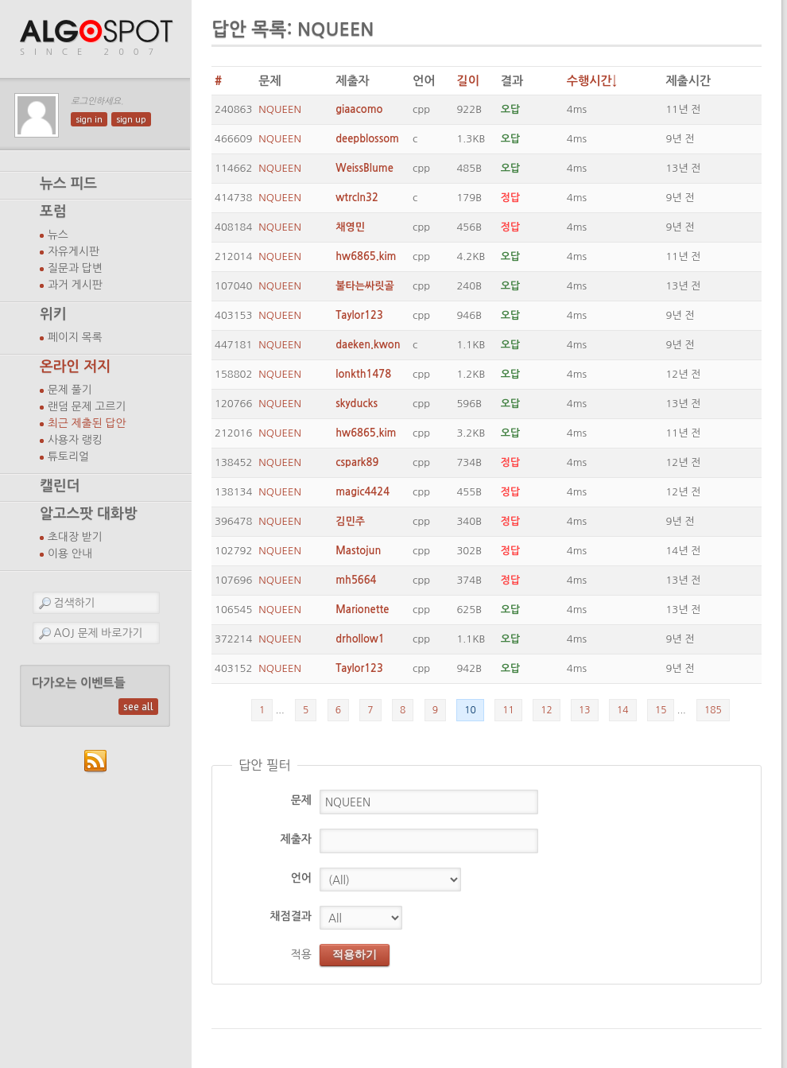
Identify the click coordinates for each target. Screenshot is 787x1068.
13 (585, 710)
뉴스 (58, 234)
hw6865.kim (365, 256)
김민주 (350, 521)
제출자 (296, 839)
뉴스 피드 (68, 184)
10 (470, 710)
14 (623, 710)
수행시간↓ (592, 81)
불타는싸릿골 (364, 286)
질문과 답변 (75, 268)
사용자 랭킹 (75, 439)
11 (508, 710)
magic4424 (362, 492)
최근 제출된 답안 (87, 423)
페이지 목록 (75, 337)
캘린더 (59, 486)
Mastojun (358, 551)
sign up (131, 119)
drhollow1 (360, 639)
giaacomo (358, 109)
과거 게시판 (75, 284)
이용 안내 (70, 553)
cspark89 (356, 462)
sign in (89, 119)
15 (661, 710)
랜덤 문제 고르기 (87, 406)
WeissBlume (364, 168)
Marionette (362, 609)
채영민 (350, 227)
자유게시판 (73, 251)
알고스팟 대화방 (89, 514)
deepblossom (367, 139)
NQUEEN (279, 109)
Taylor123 (359, 315)
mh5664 (355, 580)
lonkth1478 (363, 374)
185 (713, 710)
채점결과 (290, 916)
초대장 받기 (75, 536)
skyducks (356, 403)
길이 (467, 81)
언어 (301, 878)
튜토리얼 (68, 456)
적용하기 (354, 954)
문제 (301, 800)
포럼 (53, 211)
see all (138, 706)
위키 (53, 314)
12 (546, 710)
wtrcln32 (356, 197)
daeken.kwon (367, 345)
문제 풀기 (70, 389)
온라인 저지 (75, 366)
